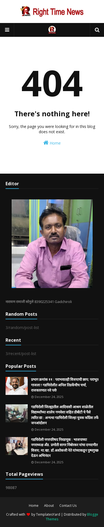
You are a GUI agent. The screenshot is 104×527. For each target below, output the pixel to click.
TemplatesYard (48, 514)
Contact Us (68, 505)
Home (52, 143)
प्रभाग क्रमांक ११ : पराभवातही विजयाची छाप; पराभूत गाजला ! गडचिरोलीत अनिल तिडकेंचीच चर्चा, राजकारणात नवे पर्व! (64, 385)
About (49, 505)
